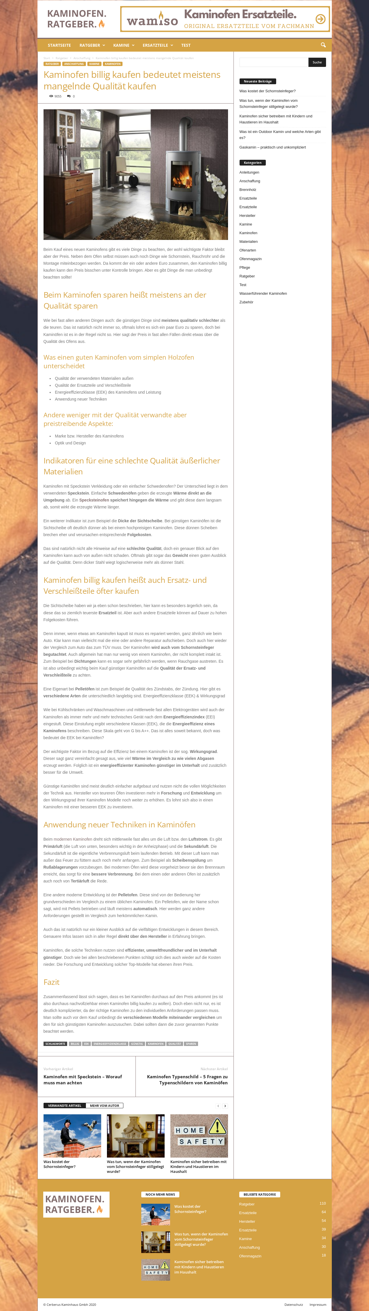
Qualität (174, 1044)
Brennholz (248, 189)
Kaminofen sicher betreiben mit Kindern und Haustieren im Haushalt (198, 1166)
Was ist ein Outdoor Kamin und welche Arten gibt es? (280, 134)
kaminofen (155, 1044)
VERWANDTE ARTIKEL (64, 1105)
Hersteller (248, 215)
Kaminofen (113, 64)
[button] (323, 45)
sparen (191, 1044)
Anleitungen (249, 172)
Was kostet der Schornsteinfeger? (60, 1164)
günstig (137, 1044)
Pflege (245, 267)
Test (186, 45)
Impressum (318, 1304)
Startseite (59, 45)
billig (75, 1044)
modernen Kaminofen (73, 839)
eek (86, 1044)
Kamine (124, 45)
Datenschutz (294, 1304)
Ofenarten (248, 250)
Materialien (249, 241)
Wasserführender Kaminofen (263, 293)
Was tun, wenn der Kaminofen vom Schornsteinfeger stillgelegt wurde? (135, 1166)
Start (47, 58)
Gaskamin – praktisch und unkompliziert (273, 147)
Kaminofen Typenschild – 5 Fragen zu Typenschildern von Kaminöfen (187, 1079)
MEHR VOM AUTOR (104, 1105)
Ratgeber (92, 45)
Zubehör (246, 302)
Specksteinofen (94, 500)
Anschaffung (82, 58)
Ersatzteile (158, 45)
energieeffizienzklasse (110, 1044)
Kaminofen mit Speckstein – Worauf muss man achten (83, 1079)
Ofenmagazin (251, 259)
